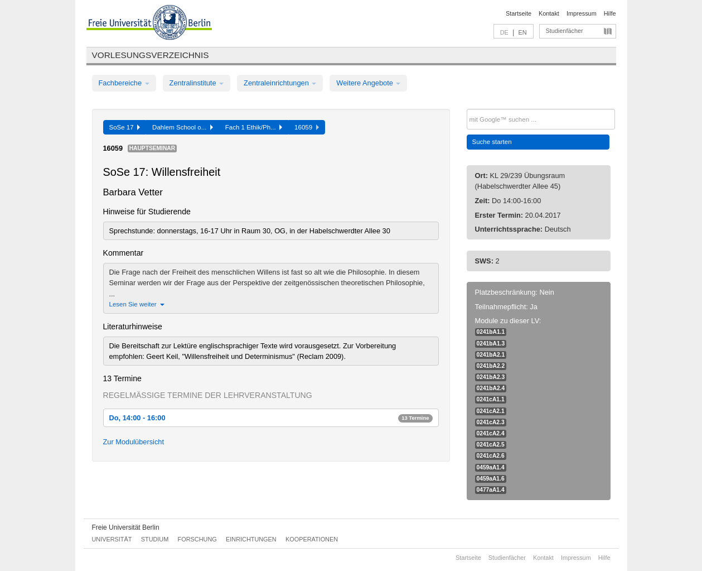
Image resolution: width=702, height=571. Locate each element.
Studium (155, 539)
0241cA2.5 (491, 445)
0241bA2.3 (491, 377)
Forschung (197, 539)
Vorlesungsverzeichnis (150, 55)
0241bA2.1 (491, 355)
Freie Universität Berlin (125, 527)
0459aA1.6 (491, 479)
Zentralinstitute (197, 83)
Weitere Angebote (368, 83)
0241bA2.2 (491, 366)
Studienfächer (564, 30)
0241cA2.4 (491, 433)
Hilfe (610, 13)
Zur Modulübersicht (133, 442)
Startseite (518, 13)
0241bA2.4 (491, 388)
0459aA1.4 (491, 467)
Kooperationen (311, 539)
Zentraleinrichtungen (280, 83)
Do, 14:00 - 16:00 (271, 418)
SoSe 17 (125, 127)
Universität (112, 539)
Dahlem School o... (182, 127)
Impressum (582, 13)
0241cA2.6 (491, 456)
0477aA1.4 (491, 490)
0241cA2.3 (491, 422)
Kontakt (549, 13)
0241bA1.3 (491, 343)
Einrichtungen (251, 539)
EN (522, 32)
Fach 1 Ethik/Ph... (253, 127)
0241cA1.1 (491, 399)
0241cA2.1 (491, 411)
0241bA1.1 (491, 332)
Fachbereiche (124, 83)
